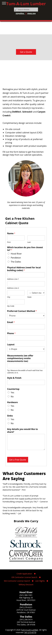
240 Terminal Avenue (26, 622)
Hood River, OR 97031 (26, 600)
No (12, 396)
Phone (11, 333)
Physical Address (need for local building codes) (24, 269)
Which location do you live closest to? (25, 249)
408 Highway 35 (26, 597)
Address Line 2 (13, 288)
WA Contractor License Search (17, 581)
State (29, 297)
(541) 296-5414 (26, 619)
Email (11, 322)
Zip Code (10, 306)
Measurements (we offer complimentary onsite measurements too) (20, 358)
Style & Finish (14, 378)
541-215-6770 (30, 632)
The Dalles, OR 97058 (26, 624)
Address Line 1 (13, 279)
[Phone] (26, 337)
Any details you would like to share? (22, 430)
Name (11, 233)
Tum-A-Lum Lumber (26, 3)
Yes (12, 392)
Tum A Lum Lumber (29, 630)
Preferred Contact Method (22, 311)
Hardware (12, 402)
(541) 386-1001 (26, 595)
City (8, 297)
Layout (11, 344)
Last (29, 242)
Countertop (13, 389)
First (9, 242)
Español (20, 13)
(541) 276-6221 (26, 607)
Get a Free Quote (17, 459)
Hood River (16, 253)
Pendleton (16, 257)
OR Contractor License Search (24, 577)
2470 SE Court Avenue (26, 610)
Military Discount (26, 584)
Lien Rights (40, 581)
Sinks (10, 415)
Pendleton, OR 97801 (26, 612)
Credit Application (24, 573)
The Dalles (16, 261)
